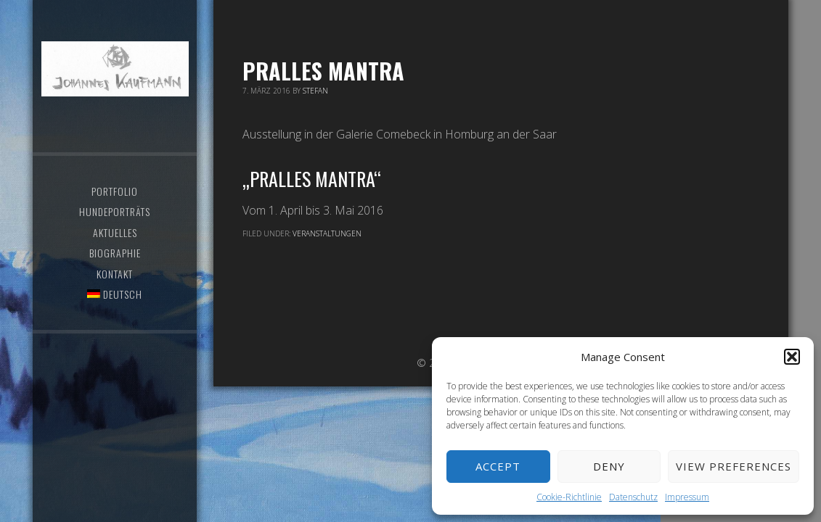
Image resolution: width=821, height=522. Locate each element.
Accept (497, 466)
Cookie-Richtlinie (569, 497)
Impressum (687, 497)
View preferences (733, 466)
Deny (609, 466)
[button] (792, 356)
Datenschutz (633, 497)
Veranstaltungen (327, 233)
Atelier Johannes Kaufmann (115, 68)
